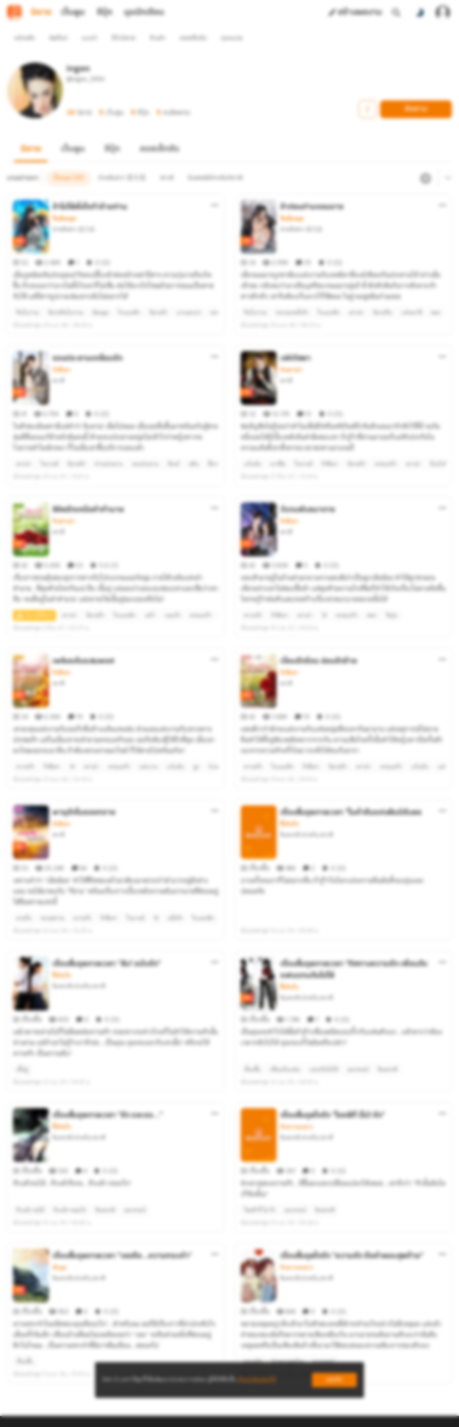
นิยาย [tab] (41, 12)
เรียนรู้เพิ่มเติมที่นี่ (257, 1380)
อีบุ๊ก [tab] (105, 12)
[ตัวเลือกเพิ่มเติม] (214, 189)
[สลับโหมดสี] (420, 12)
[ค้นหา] (396, 12)
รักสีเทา (61, 337)
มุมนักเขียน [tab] (144, 12)
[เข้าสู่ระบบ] (443, 12)
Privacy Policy (294, 1416)
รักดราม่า (291, 337)
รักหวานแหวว (296, 1014)
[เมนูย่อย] (447, 162)
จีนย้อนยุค (64, 202)
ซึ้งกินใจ (289, 743)
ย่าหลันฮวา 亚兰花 (73, 213)
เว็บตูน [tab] (73, 12)
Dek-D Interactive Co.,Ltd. (199, 1416)
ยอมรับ (334, 1380)
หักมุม (59, 1138)
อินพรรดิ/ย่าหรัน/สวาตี (306, 754)
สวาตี (58, 348)
